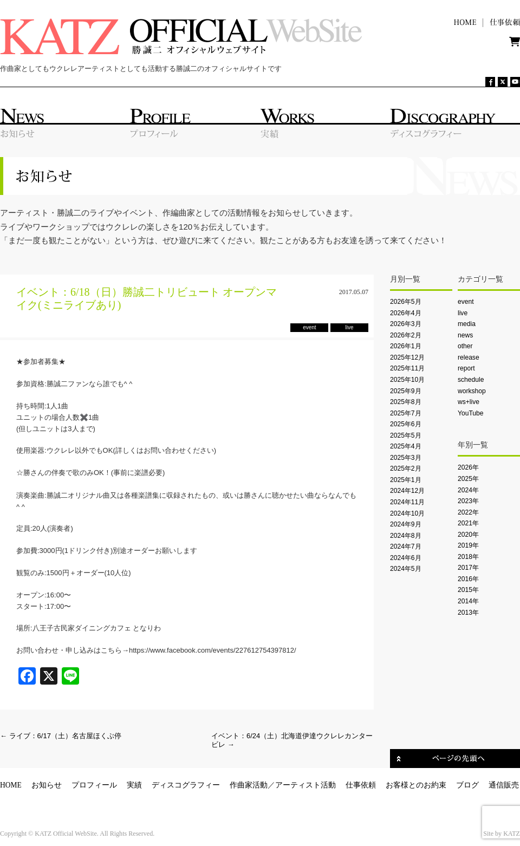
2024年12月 (407, 490)
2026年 (468, 467)
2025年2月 (405, 468)
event (466, 301)
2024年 (468, 490)
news (465, 335)
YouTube (470, 413)
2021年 (468, 523)
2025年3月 (405, 457)
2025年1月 (405, 480)
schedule (471, 379)
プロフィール (94, 785)
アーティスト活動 (305, 785)
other (465, 346)
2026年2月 (405, 335)
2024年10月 (407, 513)
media (467, 324)
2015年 (468, 590)
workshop (472, 391)
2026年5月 (405, 301)
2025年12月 (407, 357)
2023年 (468, 501)
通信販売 (504, 785)
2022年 (468, 512)
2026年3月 (405, 324)
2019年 (468, 545)
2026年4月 (405, 313)
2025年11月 (407, 368)
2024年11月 (407, 502)
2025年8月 (405, 402)
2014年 (468, 601)
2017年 (468, 567)
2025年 (468, 479)
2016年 (468, 579)
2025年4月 (405, 446)
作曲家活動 (249, 785)
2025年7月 (405, 413)
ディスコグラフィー (186, 785)
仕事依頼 (361, 785)
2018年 (468, 557)
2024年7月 (405, 546)
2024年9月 (405, 524)
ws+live (468, 402)
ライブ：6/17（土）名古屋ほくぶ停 (60, 736)
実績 (134, 785)
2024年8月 (405, 535)
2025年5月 (405, 435)
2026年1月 (405, 346)
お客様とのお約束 (416, 785)
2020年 (468, 534)
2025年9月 (405, 391)
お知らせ (46, 785)
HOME (11, 785)
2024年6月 (405, 558)
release (468, 357)
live (462, 313)
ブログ (467, 785)
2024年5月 (405, 568)
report (466, 368)
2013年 (468, 612)
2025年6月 (405, 424)
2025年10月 (407, 379)
